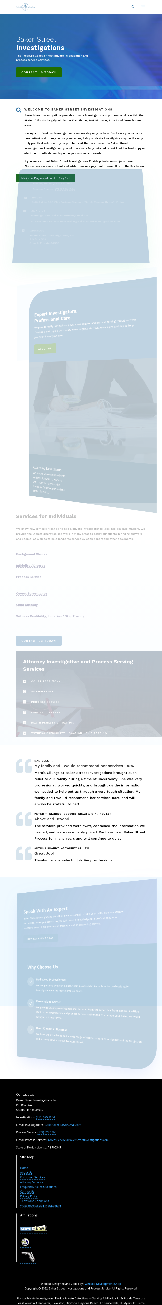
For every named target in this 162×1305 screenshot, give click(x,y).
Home (24, 1168)
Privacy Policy (29, 1196)
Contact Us (27, 1191)
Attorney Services (31, 1182)
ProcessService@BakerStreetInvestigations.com (77, 1140)
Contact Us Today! (38, 72)
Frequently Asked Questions (38, 1187)
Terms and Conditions (34, 1201)
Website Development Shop (103, 1284)
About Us (26, 1172)
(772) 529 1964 (45, 1117)
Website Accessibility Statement (40, 1206)
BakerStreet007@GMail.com (63, 1125)
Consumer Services (32, 1177)
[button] (143, 9)
